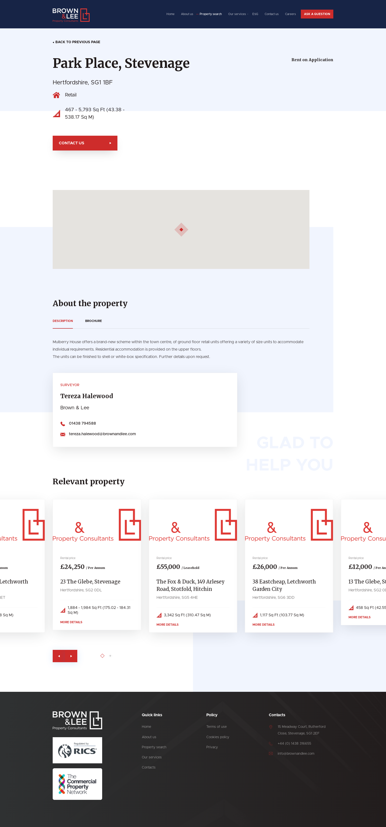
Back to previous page (77, 42)
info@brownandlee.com (296, 753)
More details (75, 622)
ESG (255, 14)
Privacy (212, 747)
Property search (211, 14)
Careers (290, 14)
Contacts (149, 767)
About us (187, 14)
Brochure (89, 321)
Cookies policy (217, 737)
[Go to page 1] (106, 656)
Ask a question (317, 14)
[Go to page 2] (114, 656)
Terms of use (216, 727)
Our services (237, 14)
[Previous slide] (63, 656)
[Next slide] (75, 656)
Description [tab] (59, 321)
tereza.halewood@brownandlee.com (98, 434)
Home (170, 14)
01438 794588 (78, 423)
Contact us (272, 14)
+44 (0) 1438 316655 (294, 743)
